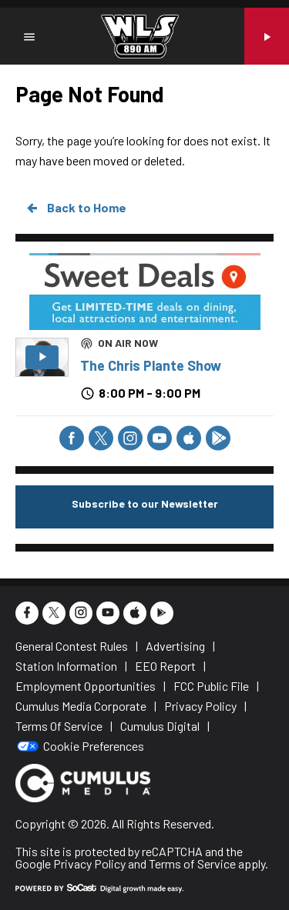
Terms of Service (192, 863)
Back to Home (75, 207)
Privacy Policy (89, 863)
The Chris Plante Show (150, 365)
